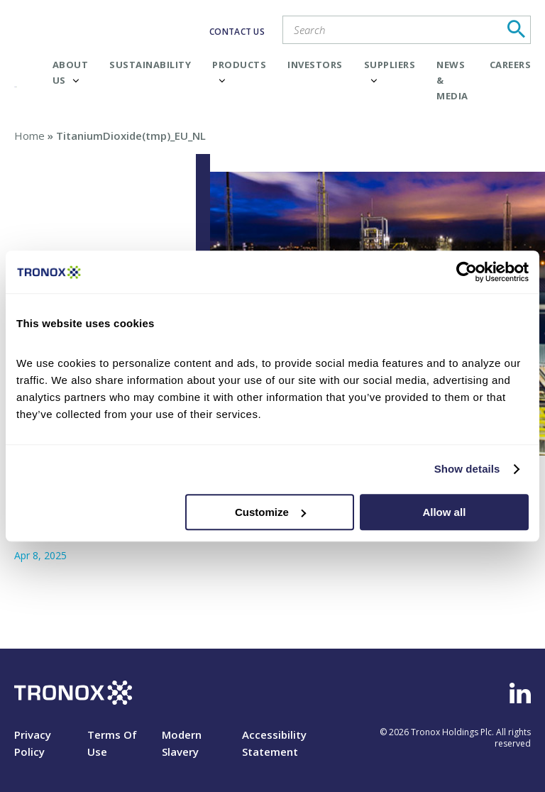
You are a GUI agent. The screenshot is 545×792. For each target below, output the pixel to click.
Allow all (444, 512)
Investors (315, 64)
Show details (467, 469)
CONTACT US (237, 32)
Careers (511, 64)
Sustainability (150, 64)
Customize (270, 512)
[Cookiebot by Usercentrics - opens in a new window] (466, 271)
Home (29, 135)
